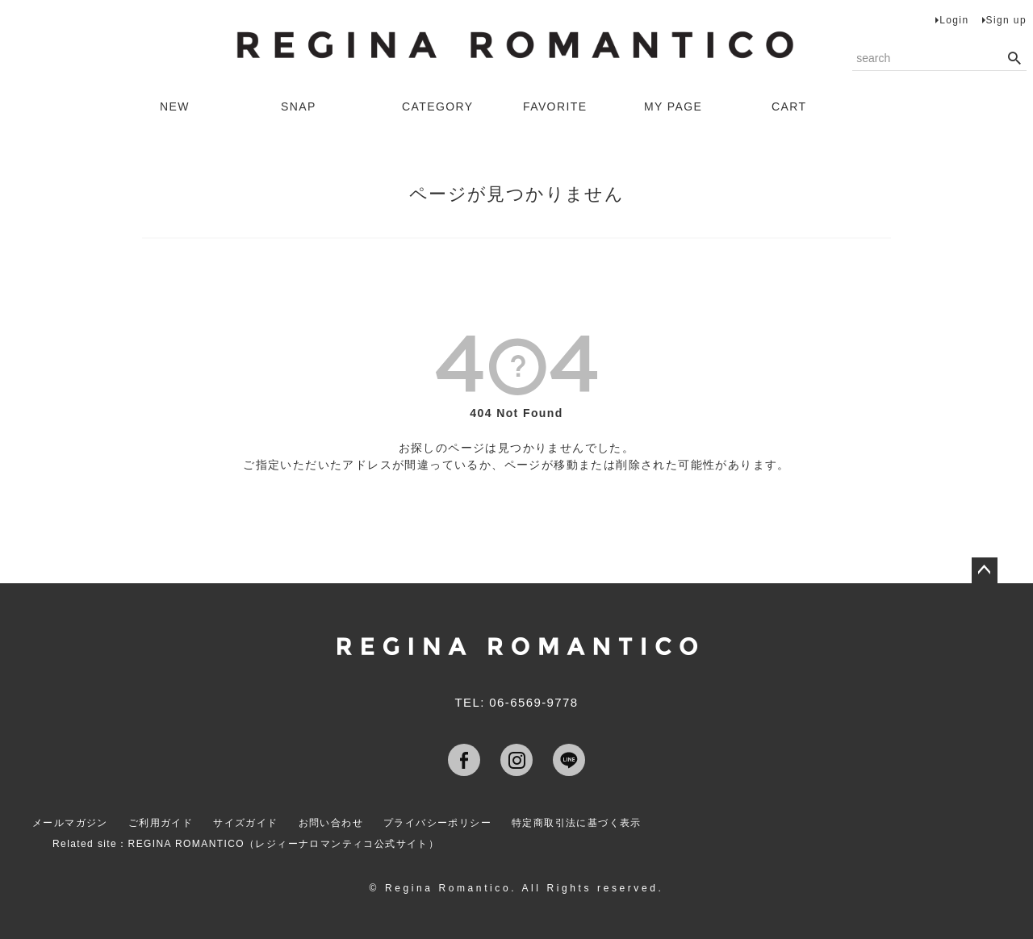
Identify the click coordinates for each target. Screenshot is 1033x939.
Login (953, 20)
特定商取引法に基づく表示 (577, 822)
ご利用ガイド (160, 822)
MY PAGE (673, 106)
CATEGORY (437, 106)
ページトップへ (984, 570)
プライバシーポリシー (437, 822)
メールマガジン (70, 822)
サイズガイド (245, 822)
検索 (1014, 59)
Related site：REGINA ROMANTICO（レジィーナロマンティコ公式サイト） (245, 843)
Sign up (1006, 20)
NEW (175, 106)
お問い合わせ (331, 822)
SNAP (298, 106)
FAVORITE (555, 106)
